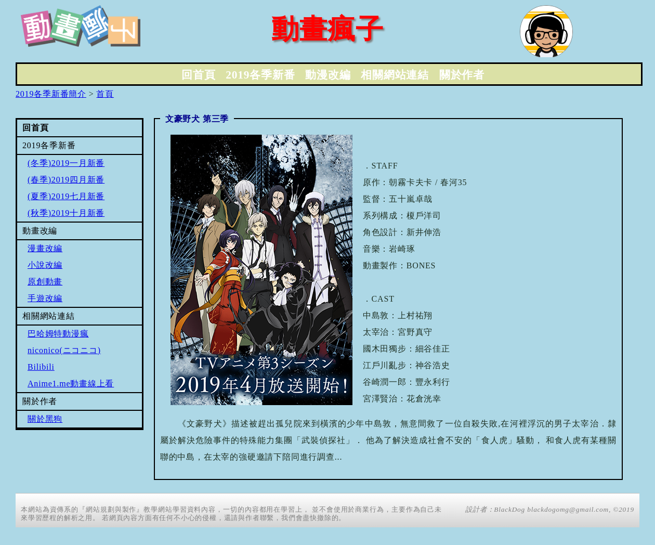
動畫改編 (39, 230)
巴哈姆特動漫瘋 (58, 333)
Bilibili (41, 366)
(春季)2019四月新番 (66, 179)
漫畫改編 (45, 248)
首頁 (105, 93)
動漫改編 (327, 75)
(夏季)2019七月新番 (66, 196)
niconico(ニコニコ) (64, 350)
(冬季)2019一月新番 (66, 163)
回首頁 (198, 75)
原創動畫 (45, 281)
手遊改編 (45, 298)
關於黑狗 (45, 418)
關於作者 (461, 75)
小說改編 (45, 265)
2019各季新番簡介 (51, 93)
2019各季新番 (260, 75)
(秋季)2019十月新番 (66, 213)
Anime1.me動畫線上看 (71, 383)
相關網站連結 (395, 75)
